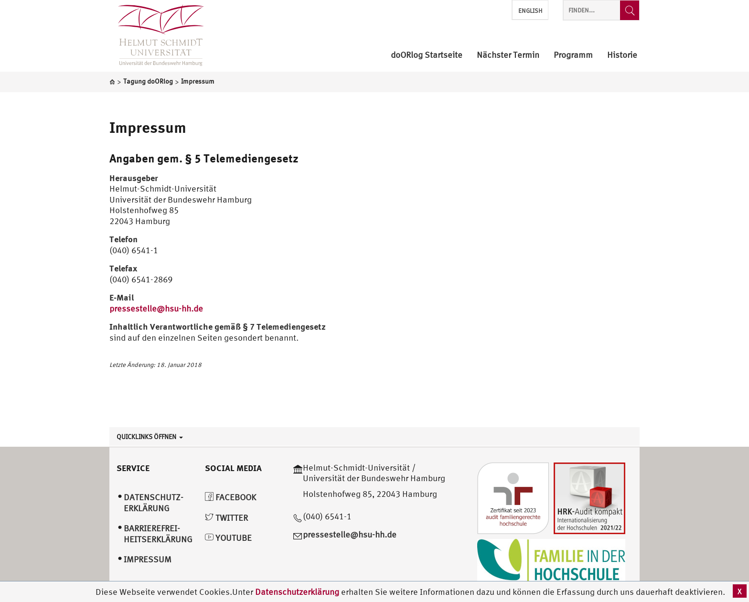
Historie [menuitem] (622, 55)
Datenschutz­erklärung (153, 502)
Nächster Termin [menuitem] (508, 55)
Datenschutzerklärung (297, 592)
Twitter (226, 518)
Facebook (230, 497)
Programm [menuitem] (573, 55)
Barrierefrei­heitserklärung (158, 533)
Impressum (147, 127)
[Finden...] (629, 10)
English (530, 11)
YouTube (228, 538)
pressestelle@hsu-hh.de (156, 308)
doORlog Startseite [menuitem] (426, 55)
